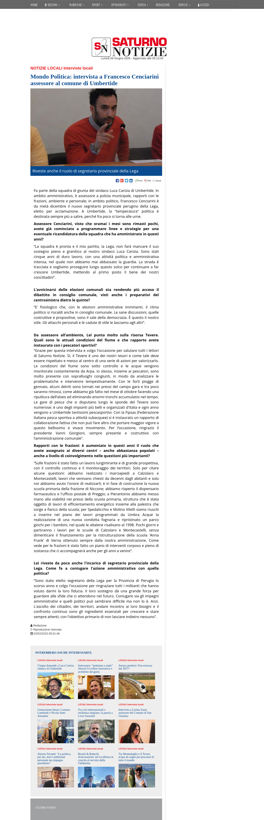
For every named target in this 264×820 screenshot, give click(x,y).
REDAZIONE (163, 5)
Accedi (203, 5)
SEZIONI (52, 5)
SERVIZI (184, 5)
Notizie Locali (46, 68)
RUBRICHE (76, 5)
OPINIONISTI (120, 5)
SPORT (97, 5)
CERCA (143, 5)
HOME (34, 5)
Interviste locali (78, 68)
